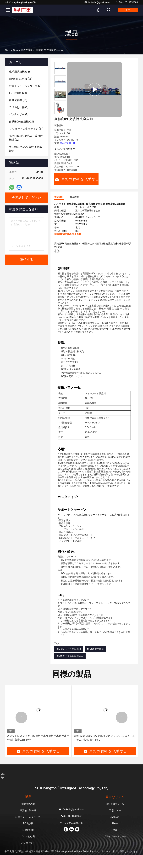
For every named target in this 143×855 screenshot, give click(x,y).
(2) (25, 85)
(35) (19, 71)
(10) (18, 100)
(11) (26, 128)
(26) (20, 78)
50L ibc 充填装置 (95, 648)
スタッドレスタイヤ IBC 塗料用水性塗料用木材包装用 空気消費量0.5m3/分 (38, 737)
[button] (60, 112)
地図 (115, 830)
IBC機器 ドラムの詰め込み (70, 655)
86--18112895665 (127, 2)
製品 (15, 50)
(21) (21, 121)
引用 (128, 10)
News (115, 823)
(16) (25, 148)
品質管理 (115, 817)
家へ (7, 50)
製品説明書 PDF (68, 143)
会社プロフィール (115, 804)
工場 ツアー (115, 810)
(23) (18, 93)
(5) (18, 114)
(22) (26, 137)
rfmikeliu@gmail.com (97, 2)
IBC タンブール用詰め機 (69, 648)
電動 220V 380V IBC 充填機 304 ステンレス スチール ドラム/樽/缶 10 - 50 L (104, 737)
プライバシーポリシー (115, 836)
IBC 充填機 (26, 50)
